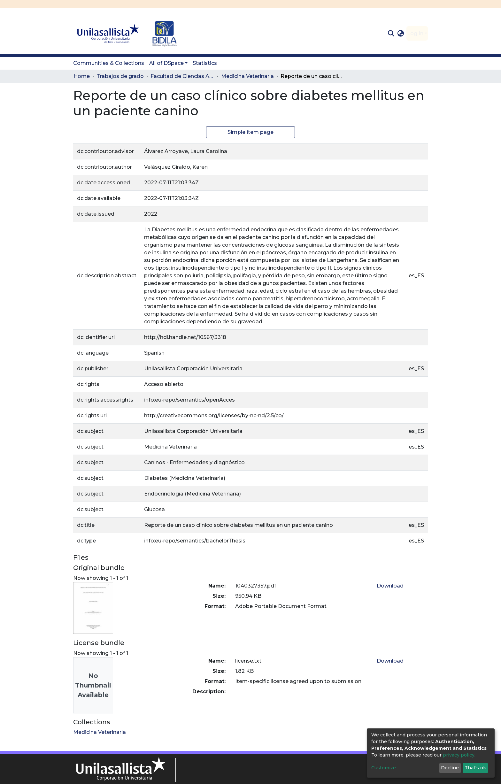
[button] (401, 33)
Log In (415, 33)
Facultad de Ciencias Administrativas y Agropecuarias (182, 76)
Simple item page (250, 132)
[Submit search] (391, 33)
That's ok (475, 768)
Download (390, 586)
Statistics (205, 63)
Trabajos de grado (120, 76)
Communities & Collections (108, 63)
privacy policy (458, 755)
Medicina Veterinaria (247, 76)
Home (81, 76)
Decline (450, 768)
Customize (383, 768)
